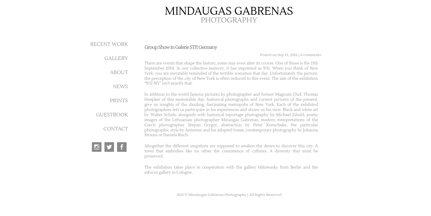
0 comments (310, 55)
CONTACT (116, 129)
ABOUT (119, 72)
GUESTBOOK (112, 115)
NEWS (120, 86)
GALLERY (116, 58)
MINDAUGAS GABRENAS (229, 11)
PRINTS (119, 101)
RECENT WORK (109, 44)
